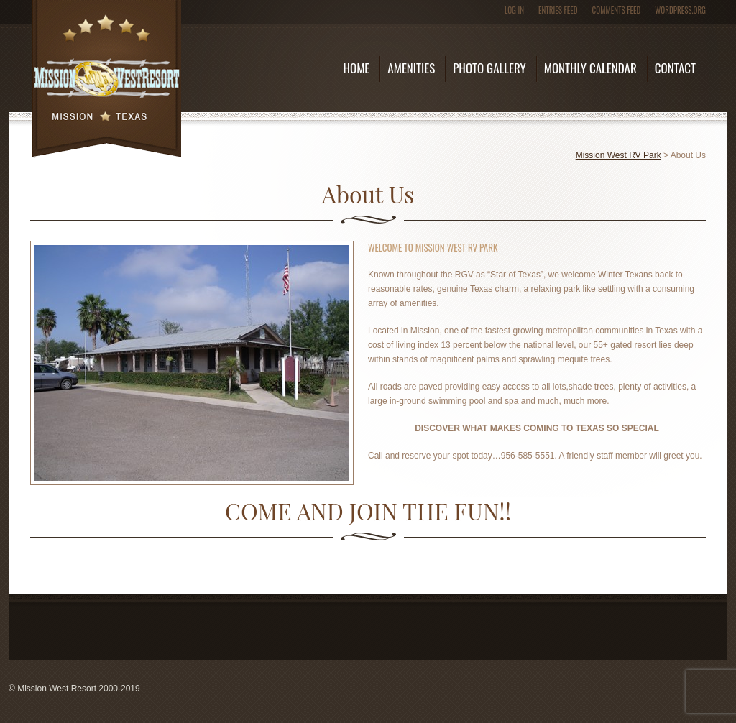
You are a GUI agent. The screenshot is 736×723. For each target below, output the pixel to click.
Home (356, 68)
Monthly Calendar (590, 68)
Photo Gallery (489, 68)
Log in (514, 10)
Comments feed (616, 10)
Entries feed (558, 10)
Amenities (411, 68)
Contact (675, 68)
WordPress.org (680, 10)
